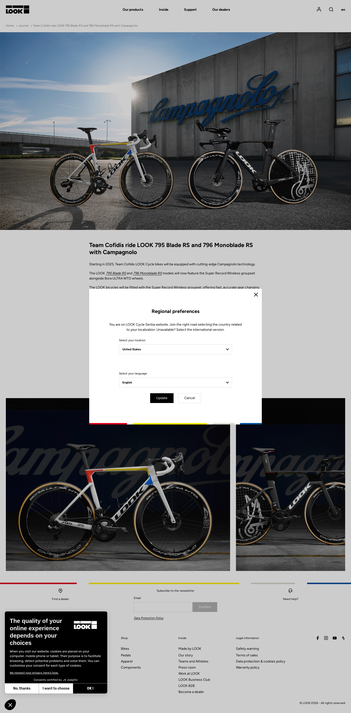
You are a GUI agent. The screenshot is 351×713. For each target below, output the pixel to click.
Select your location (132, 340)
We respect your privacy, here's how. (34, 672)
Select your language (133, 373)
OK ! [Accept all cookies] (90, 688)
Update (161, 398)
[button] (10, 705)
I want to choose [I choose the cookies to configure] (56, 688)
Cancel (189, 398)
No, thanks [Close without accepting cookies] (21, 688)
